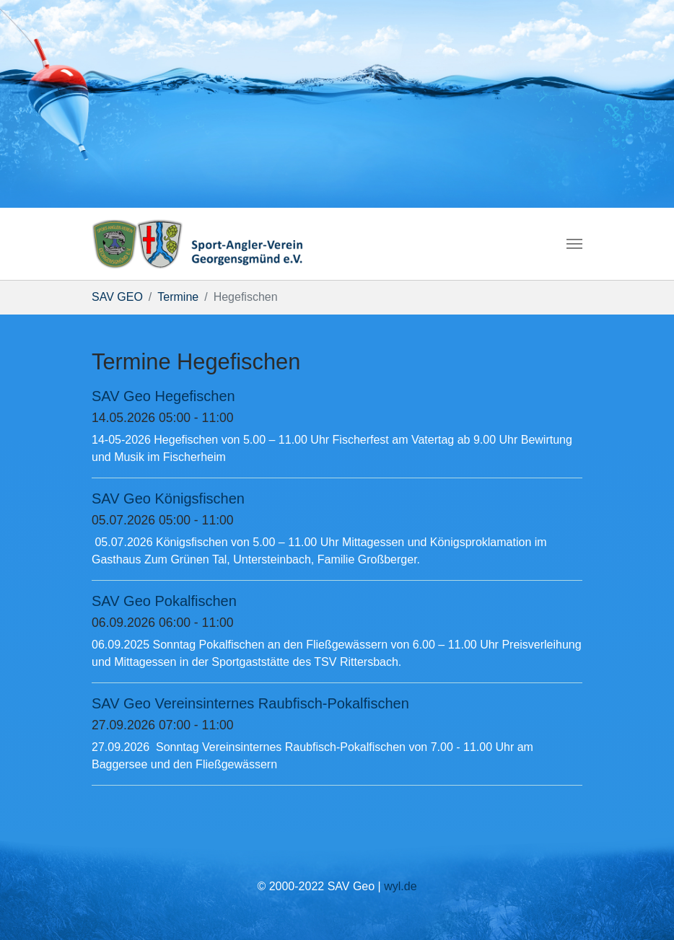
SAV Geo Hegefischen (163, 396)
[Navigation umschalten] (574, 244)
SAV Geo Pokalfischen (164, 601)
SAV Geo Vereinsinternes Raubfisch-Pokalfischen (250, 703)
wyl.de (400, 886)
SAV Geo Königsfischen (168, 498)
